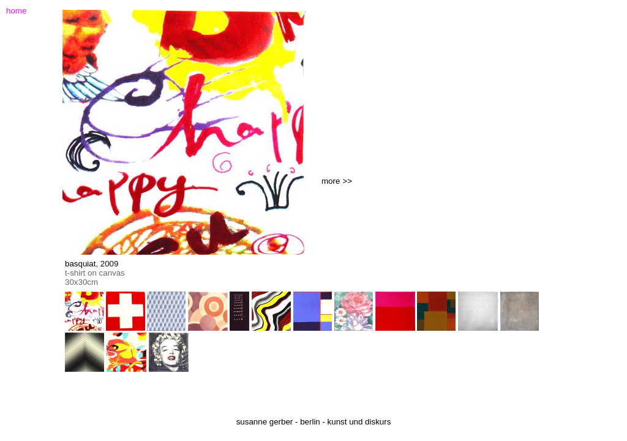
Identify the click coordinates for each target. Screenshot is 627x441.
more (330, 181)
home (16, 10)
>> (347, 181)
